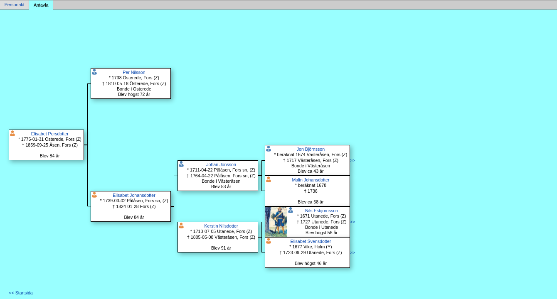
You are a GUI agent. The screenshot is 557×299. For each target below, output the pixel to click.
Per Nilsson (134, 72)
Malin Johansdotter (310, 179)
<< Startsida (20, 292)
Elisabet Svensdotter (311, 241)
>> (352, 160)
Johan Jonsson (221, 164)
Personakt (15, 4)
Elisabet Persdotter (50, 133)
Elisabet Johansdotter (134, 195)
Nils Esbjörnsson (321, 210)
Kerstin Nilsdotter (221, 225)
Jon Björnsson (311, 149)
